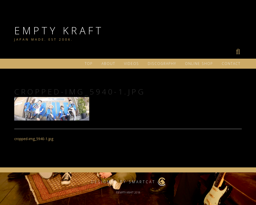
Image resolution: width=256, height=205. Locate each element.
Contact (231, 63)
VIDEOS (131, 63)
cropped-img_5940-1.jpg (33, 138)
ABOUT (108, 63)
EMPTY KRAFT (59, 30)
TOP (89, 63)
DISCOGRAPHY (162, 63)
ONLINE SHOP (199, 63)
